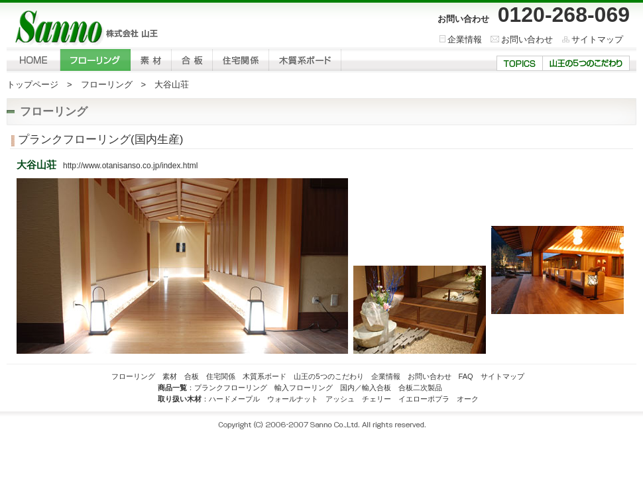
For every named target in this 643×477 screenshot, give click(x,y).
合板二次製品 (420, 388)
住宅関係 (220, 376)
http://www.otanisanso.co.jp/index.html (130, 165)
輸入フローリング (303, 388)
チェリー (376, 399)
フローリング (107, 84)
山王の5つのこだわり (328, 376)
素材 (169, 376)
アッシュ (340, 399)
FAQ (466, 376)
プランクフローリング (230, 388)
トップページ (32, 84)
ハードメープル (234, 399)
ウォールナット (292, 399)
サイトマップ (597, 39)
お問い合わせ (527, 39)
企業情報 (464, 39)
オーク (468, 399)
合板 (191, 376)
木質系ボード (264, 376)
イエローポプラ (423, 399)
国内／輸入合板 (365, 388)
